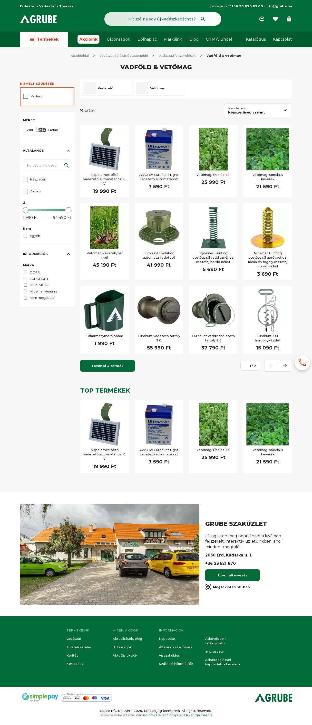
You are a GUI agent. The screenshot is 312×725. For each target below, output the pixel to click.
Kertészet (74, 664)
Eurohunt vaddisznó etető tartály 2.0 (213, 338)
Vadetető (105, 88)
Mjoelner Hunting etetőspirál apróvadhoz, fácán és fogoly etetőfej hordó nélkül (267, 259)
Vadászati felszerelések (177, 55)
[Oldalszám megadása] (247, 365)
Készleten (38, 179)
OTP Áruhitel (219, 39)
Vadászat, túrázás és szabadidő (123, 55)
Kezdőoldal (80, 55)
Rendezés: (237, 108)
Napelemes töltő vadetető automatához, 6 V (104, 179)
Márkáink (173, 39)
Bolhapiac (147, 39)
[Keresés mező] (162, 19)
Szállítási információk (176, 664)
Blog (194, 39)
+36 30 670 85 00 (247, 6)
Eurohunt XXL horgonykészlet (268, 338)
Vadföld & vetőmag (223, 55)
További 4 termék (107, 366)
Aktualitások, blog (127, 638)
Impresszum (215, 651)
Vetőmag (158, 88)
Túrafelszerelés (79, 647)
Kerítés (72, 655)
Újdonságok (118, 39)
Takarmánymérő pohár (104, 336)
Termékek (43, 39)
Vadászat (73, 638)
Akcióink (88, 39)
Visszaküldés (169, 655)
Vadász (36, 96)
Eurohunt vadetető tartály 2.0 (159, 338)
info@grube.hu (278, 6)
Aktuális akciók (125, 655)
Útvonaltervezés (232, 575)
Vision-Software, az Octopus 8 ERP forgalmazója (174, 715)
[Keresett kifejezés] (47, 165)
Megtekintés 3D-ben (227, 587)
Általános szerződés (175, 647)
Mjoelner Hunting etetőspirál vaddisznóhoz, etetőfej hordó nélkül (213, 257)
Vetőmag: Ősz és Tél (213, 175)
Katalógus (256, 39)
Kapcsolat (282, 39)
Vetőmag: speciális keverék (268, 177)
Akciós (35, 191)
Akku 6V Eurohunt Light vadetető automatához (158, 177)
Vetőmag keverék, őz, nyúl (104, 255)
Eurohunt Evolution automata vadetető (159, 255)
